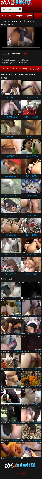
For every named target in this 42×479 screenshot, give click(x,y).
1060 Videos (31, 156)
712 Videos (31, 215)
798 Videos (31, 196)
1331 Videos (10, 117)
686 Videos (10, 255)
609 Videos (31, 274)
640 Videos (31, 255)
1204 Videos (10, 137)
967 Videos (10, 176)
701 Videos (10, 235)
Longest (19, 16)
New (11, 16)
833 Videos (10, 196)
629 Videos (10, 274)
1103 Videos (10, 156)
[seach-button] (20, 9)
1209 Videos (31, 117)
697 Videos (31, 235)
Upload (29, 16)
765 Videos (10, 215)
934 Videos (31, 176)
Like (5, 53)
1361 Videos (10, 97)
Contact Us (21, 473)
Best (4, 16)
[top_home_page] (17, 2)
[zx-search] (11, 9)
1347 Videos (31, 97)
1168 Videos (31, 137)
